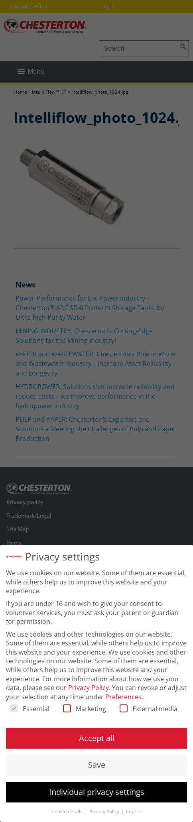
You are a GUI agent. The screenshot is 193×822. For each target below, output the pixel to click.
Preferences (123, 696)
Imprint (134, 811)
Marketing (84, 708)
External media (148, 708)
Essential (29, 708)
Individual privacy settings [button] (96, 792)
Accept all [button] (96, 738)
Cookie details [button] (67, 811)
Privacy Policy (88, 687)
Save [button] (96, 764)
